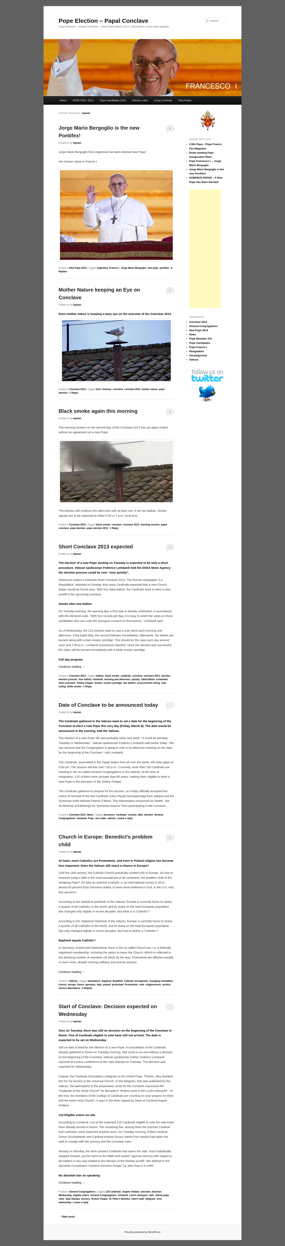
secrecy (85, 1198)
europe (72, 984)
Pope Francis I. (198, 347)
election (165, 675)
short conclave (67, 683)
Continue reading (72, 666)
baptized (106, 981)
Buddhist (118, 981)
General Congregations (82, 1191)
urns (159, 1198)
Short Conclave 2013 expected (96, 547)
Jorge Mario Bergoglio (133, 268)
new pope (152, 268)
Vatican (73, 981)
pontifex (164, 268)
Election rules (140, 100)
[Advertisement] (205, 248)
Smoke (98, 683)
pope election (77, 528)
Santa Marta (148, 679)
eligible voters (81, 1195)
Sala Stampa (73, 1198)
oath (151, 1195)
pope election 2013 (97, 528)
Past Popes (185, 100)
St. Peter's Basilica (119, 1198)
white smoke (74, 686)
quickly (136, 679)
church (62, 984)
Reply (73, 392)
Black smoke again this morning (98, 411)
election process (68, 679)
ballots (100, 675)
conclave (118, 389)
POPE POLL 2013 (83, 100)
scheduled (161, 679)
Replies (87, 988)
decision (146, 1191)
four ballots (85, 679)
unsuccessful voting (148, 683)
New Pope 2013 (77, 268)
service (166, 984)
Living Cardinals (163, 100)
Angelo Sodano (131, 1191)
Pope (91, 818)
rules (61, 1198)
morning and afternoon (117, 679)
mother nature (150, 389)
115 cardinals (113, 1191)
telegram (150, 1198)
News (90, 814)
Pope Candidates (199, 342)
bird (98, 389)
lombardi (98, 679)
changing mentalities (161, 981)
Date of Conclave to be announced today (108, 705)
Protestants (131, 984)
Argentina (102, 268)
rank (141, 984)
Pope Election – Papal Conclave (103, 20)
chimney (106, 389)
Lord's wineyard (138, 1195)
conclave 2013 (132, 389)
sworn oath (137, 1198)
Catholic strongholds (136, 981)
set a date (100, 818)
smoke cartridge (113, 683)
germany (90, 984)
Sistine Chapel (85, 683)
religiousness (153, 984)
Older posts (67, 1216)
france (80, 984)
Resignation (196, 351)
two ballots (129, 683)
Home (63, 100)
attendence (94, 981)
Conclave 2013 (77, 389)
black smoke (103, 524)
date (140, 814)
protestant (118, 984)
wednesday (65, 1202)
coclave (132, 814)
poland (106, 984)
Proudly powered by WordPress (142, 1232)
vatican (111, 818)
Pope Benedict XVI (200, 338)
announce (109, 814)
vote (163, 683)
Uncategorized (198, 355)
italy (99, 984)
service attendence (69, 988)
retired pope (162, 1195)
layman (86, 113)
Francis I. (114, 268)
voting (62, 686)
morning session (150, 524)
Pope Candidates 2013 (113, 100)
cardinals (126, 675)
